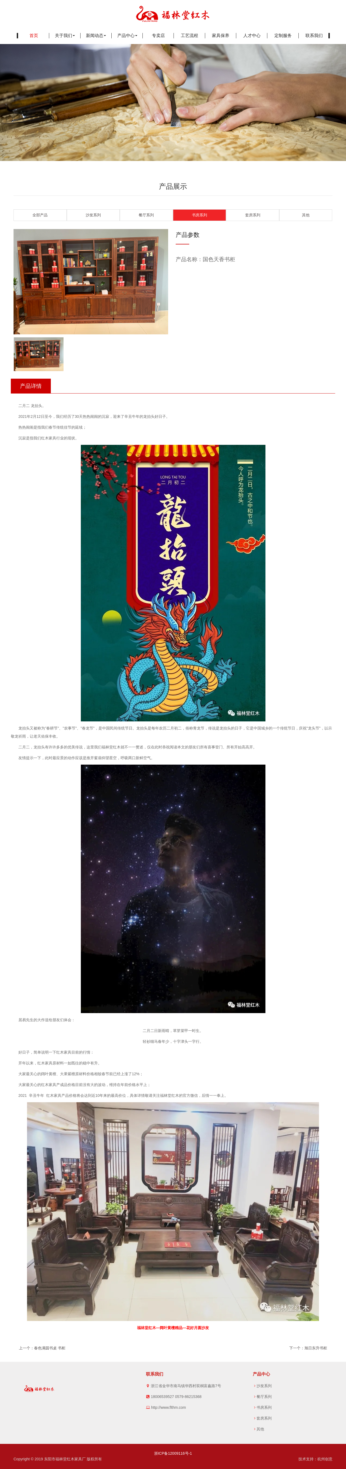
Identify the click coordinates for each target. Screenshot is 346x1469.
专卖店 (158, 35)
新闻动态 (96, 35)
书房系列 (199, 215)
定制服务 (283, 35)
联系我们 (314, 35)
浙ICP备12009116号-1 (173, 1453)
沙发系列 (93, 215)
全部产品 (40, 215)
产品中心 (127, 35)
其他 (306, 215)
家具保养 (220, 35)
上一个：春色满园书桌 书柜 (42, 1348)
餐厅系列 (146, 215)
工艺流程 (189, 35)
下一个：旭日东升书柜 (308, 1348)
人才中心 (252, 35)
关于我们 (65, 35)
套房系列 (252, 215)
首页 (33, 35)
